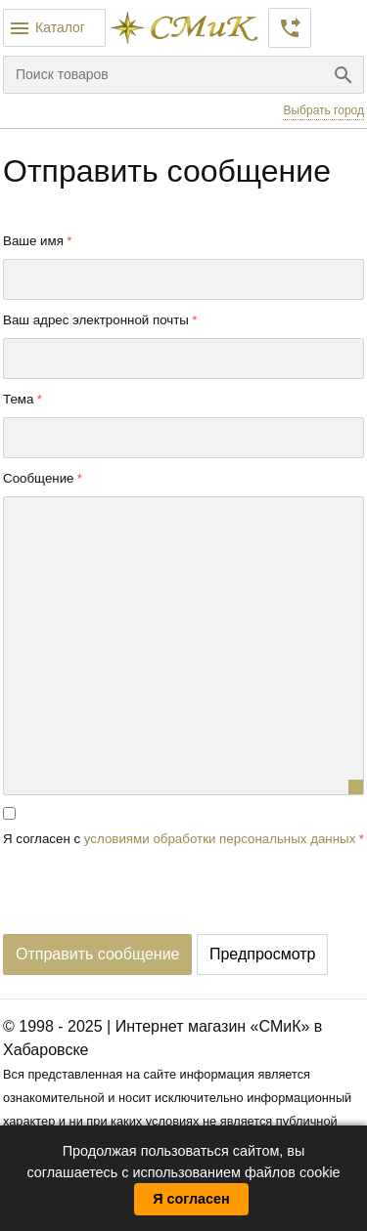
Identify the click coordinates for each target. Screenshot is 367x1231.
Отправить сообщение (97, 954)
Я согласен (191, 1199)
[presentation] (151, 896)
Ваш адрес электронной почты (96, 320)
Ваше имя (33, 240)
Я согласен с (179, 838)
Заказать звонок (289, 28)
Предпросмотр (262, 954)
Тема (18, 399)
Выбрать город (323, 110)
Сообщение (38, 478)
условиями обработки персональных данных (220, 838)
